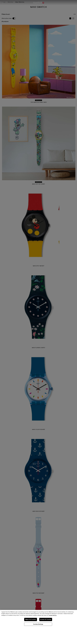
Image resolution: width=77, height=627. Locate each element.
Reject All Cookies (30, 619)
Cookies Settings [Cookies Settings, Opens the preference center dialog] (38, 624)
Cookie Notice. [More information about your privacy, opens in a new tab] (53, 615)
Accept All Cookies (45, 619)
